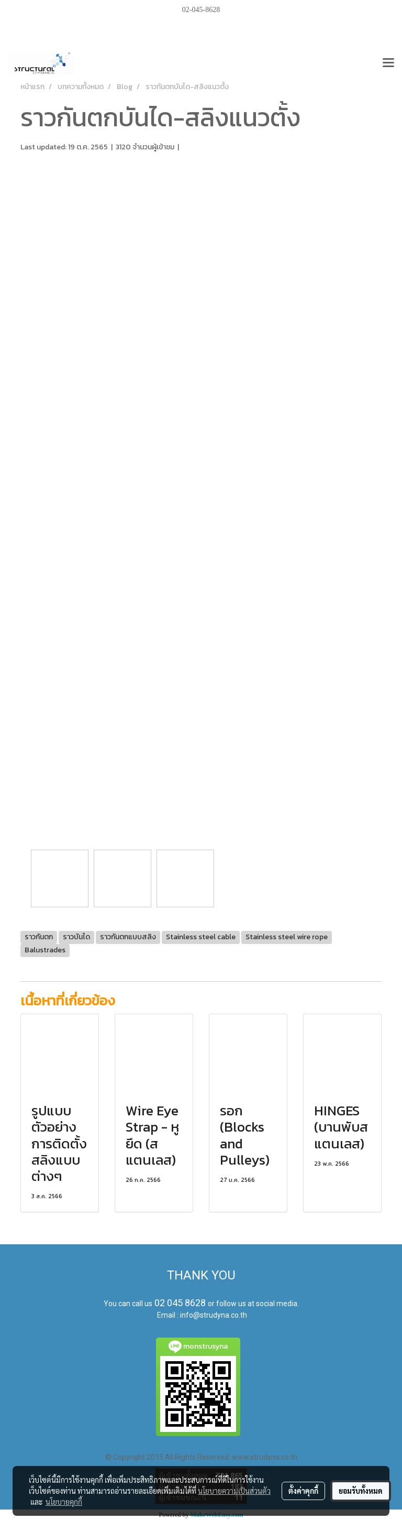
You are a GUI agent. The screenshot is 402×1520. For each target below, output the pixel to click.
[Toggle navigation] (388, 63)
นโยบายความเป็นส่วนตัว (234, 1490)
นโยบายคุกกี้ (64, 1501)
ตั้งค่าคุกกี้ (303, 1490)
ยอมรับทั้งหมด (361, 1490)
